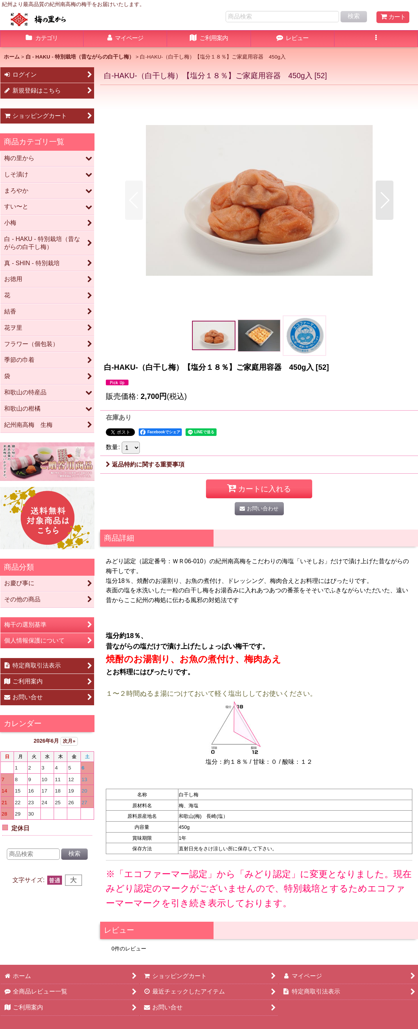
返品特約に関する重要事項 (145, 464)
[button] (376, 39)
